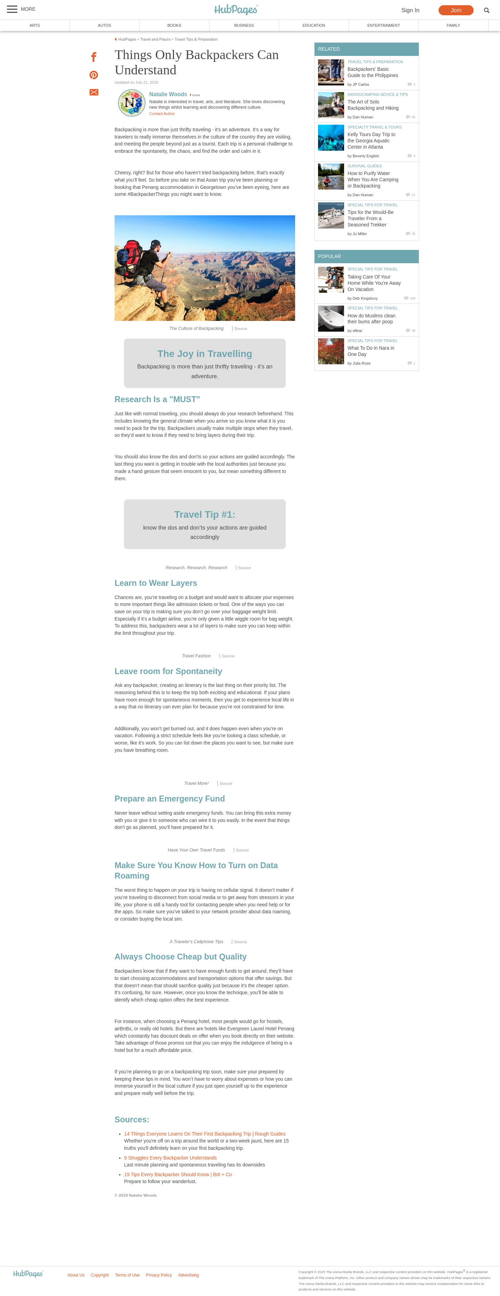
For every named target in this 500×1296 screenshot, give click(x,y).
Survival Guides (365, 166)
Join (456, 10)
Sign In (410, 10)
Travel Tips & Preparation (375, 62)
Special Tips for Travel (373, 205)
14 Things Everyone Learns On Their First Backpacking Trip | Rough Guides (205, 1134)
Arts (35, 25)
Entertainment (383, 25)
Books (174, 25)
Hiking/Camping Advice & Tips (378, 94)
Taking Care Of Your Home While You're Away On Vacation (374, 283)
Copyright (100, 1275)
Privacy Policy (159, 1275)
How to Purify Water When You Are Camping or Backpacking (373, 180)
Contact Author (162, 113)
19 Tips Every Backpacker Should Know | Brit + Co (178, 1174)
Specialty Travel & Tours (375, 127)
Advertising (188, 1275)
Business (244, 25)
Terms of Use (127, 1275)
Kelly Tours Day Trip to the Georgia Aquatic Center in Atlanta (371, 141)
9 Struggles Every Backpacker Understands (170, 1158)
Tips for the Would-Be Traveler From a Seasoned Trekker (371, 218)
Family (453, 25)
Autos (104, 25)
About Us (75, 1275)
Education (313, 25)
